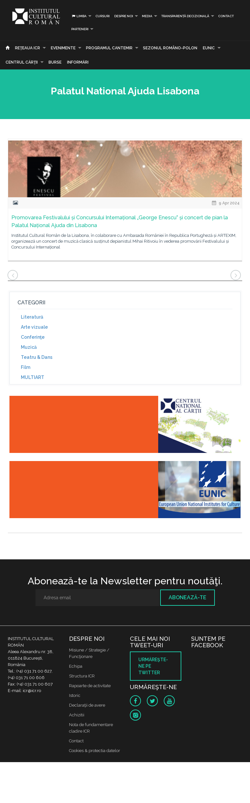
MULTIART (32, 377)
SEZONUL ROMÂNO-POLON (170, 48)
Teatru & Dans (36, 357)
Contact (226, 16)
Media (147, 16)
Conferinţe (33, 337)
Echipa (75, 666)
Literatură (32, 317)
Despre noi (123, 16)
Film (25, 367)
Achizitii (76, 714)
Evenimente (63, 48)
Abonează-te (187, 597)
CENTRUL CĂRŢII (22, 62)
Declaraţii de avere (87, 705)
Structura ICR (82, 676)
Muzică (29, 347)
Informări (78, 62)
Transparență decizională (185, 16)
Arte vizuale (34, 327)
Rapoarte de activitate (90, 685)
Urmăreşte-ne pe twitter (153, 666)
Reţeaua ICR (27, 48)
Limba (79, 16)
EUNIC (209, 48)
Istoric (74, 695)
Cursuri (102, 16)
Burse (55, 62)
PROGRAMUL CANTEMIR (109, 48)
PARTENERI (80, 29)
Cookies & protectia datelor (94, 750)
